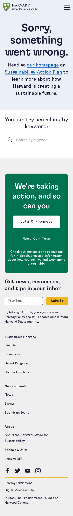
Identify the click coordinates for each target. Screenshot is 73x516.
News (9, 394)
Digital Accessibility (19, 490)
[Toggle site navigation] (67, 7)
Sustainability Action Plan (33, 72)
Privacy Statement (18, 483)
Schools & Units (16, 449)
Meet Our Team (36, 238)
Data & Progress (37, 223)
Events (10, 403)
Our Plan (11, 345)
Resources (12, 354)
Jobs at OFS (14, 458)
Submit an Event (17, 412)
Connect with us (17, 372)
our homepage (43, 65)
